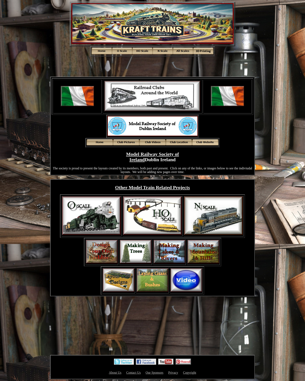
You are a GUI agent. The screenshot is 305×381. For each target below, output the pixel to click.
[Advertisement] (152, 66)
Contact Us (133, 372)
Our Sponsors (154, 372)
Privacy (173, 372)
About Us (115, 372)
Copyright (189, 372)
